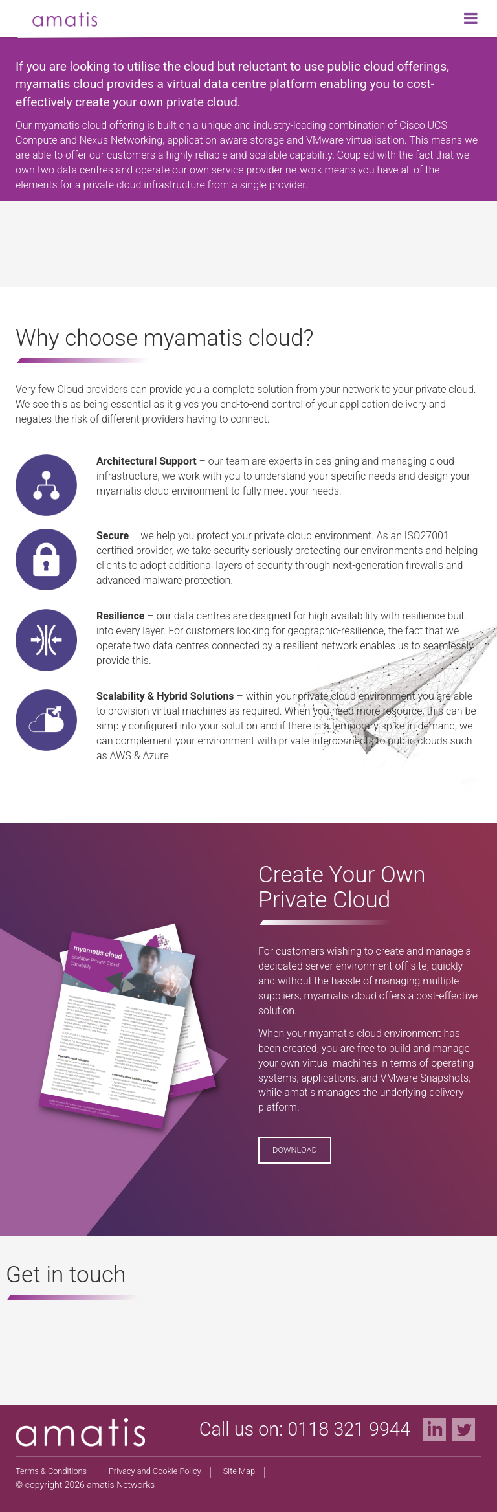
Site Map (239, 1471)
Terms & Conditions (51, 1471)
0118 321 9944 (348, 1429)
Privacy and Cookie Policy (155, 1471)
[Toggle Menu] (471, 18)
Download (294, 1150)
